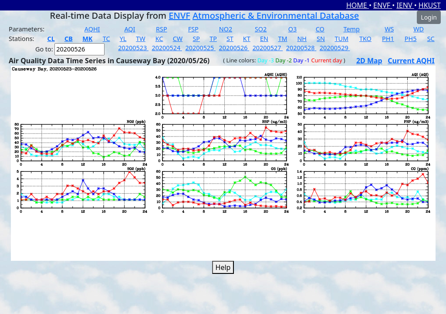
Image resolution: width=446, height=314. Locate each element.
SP (196, 38)
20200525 (200, 48)
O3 (292, 29)
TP (213, 38)
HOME (357, 5)
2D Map (369, 60)
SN (321, 38)
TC (106, 38)
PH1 (388, 38)
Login (429, 17)
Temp (352, 29)
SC (431, 38)
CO (320, 29)
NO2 (225, 29)
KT (246, 38)
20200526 (234, 48)
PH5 (411, 38)
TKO (365, 38)
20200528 (301, 48)
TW (140, 38)
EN (264, 38)
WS (389, 29)
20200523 (133, 48)
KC (159, 38)
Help (223, 267)
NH (302, 38)
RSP (161, 29)
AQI (129, 29)
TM (282, 38)
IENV (405, 5)
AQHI (92, 29)
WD (418, 29)
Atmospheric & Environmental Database (276, 15)
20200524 (167, 48)
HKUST (430, 5)
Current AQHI (411, 60)
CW (177, 38)
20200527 (268, 48)
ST (229, 38)
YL (123, 38)
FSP (193, 29)
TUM (341, 38)
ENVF (382, 5)
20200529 (335, 48)
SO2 (261, 29)
